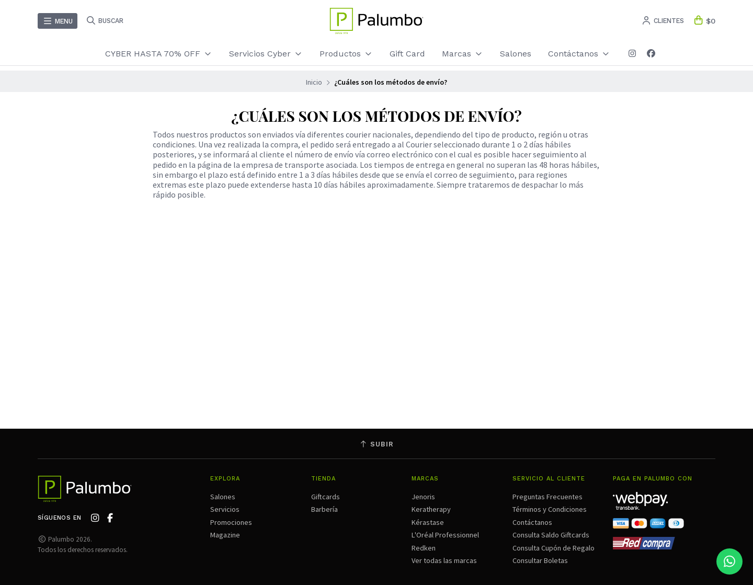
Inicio (314, 82)
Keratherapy (431, 509)
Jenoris (423, 496)
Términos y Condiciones (549, 509)
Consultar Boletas (540, 560)
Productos (346, 54)
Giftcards (325, 496)
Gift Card (407, 54)
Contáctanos (579, 54)
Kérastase (428, 522)
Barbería (324, 509)
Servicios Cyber (266, 54)
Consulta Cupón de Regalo (553, 548)
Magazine (225, 535)
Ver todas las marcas (444, 560)
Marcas (462, 54)
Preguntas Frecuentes (547, 496)
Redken (424, 548)
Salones (515, 54)
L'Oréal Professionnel (445, 535)
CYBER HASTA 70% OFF (158, 54)
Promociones (231, 522)
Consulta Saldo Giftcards (550, 535)
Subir (376, 444)
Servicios (224, 509)
